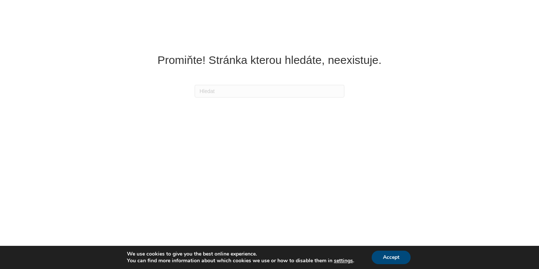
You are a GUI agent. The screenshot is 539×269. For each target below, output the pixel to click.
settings (343, 260)
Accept (391, 257)
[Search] (269, 91)
